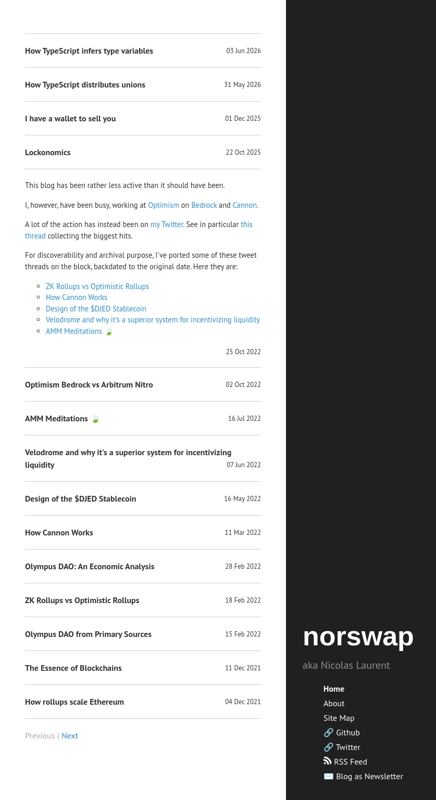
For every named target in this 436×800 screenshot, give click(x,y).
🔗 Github (341, 732)
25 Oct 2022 (243, 351)
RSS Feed (345, 761)
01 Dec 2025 (243, 118)
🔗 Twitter (341, 747)
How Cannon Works (76, 297)
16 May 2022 (242, 498)
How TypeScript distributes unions (85, 84)
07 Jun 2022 (244, 464)
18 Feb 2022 (243, 600)
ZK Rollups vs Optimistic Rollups (97, 286)
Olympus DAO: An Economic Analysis (90, 566)
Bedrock (204, 205)
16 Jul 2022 (244, 418)
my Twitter (167, 224)
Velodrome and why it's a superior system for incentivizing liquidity (153, 319)
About (334, 703)
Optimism (163, 205)
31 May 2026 (242, 84)
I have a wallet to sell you (70, 118)
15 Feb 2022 (243, 634)
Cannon (245, 205)
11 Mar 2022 (243, 532)
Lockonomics (48, 152)
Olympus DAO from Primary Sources (88, 634)
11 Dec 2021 (243, 668)
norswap (358, 636)
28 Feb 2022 (243, 566)
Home (333, 688)
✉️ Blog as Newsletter (363, 776)
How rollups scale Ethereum (74, 701)
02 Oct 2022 (243, 384)
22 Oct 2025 (243, 152)
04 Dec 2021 (243, 701)
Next (69, 735)
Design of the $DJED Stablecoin (96, 309)
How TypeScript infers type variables (89, 50)
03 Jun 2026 (244, 50)
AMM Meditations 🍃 (80, 331)
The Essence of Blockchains (73, 667)
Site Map (339, 717)
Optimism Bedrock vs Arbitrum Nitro (89, 384)
